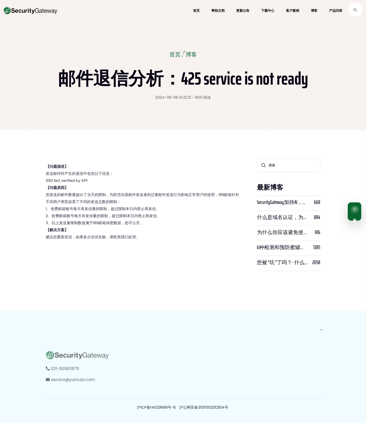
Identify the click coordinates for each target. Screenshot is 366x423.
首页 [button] (196, 10)
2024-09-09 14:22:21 (173, 97)
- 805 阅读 (201, 97)
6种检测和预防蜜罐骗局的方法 (282, 247)
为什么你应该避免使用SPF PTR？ (282, 232)
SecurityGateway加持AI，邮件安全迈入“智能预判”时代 (282, 202)
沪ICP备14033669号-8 (156, 407)
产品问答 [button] (335, 10)
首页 (175, 55)
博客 (191, 55)
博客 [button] (314, 10)
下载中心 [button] (267, 10)
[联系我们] (354, 211)
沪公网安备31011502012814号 (203, 407)
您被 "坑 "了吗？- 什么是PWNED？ (282, 262)
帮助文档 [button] (218, 10)
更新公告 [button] (242, 10)
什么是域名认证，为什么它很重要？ (282, 217)
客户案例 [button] (292, 10)
